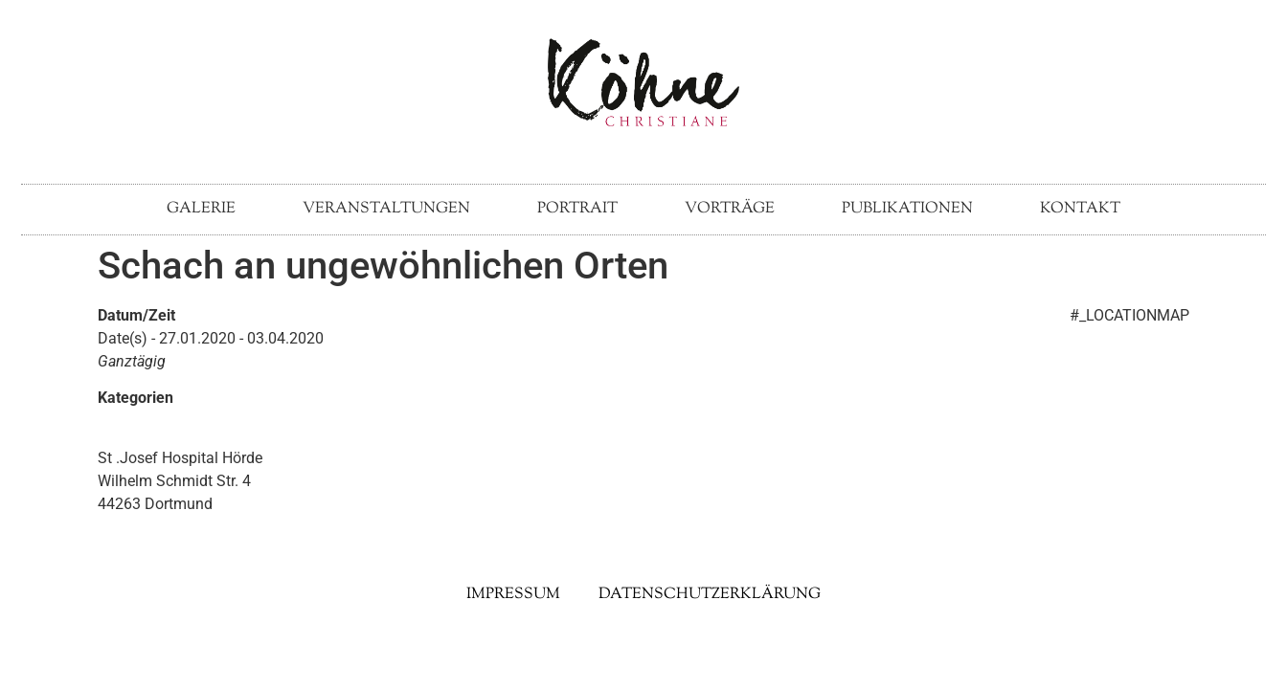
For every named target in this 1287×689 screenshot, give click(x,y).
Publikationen (907, 209)
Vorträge (730, 209)
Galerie (201, 209)
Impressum (513, 595)
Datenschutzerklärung (709, 595)
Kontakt (1080, 209)
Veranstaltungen (386, 209)
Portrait (577, 209)
